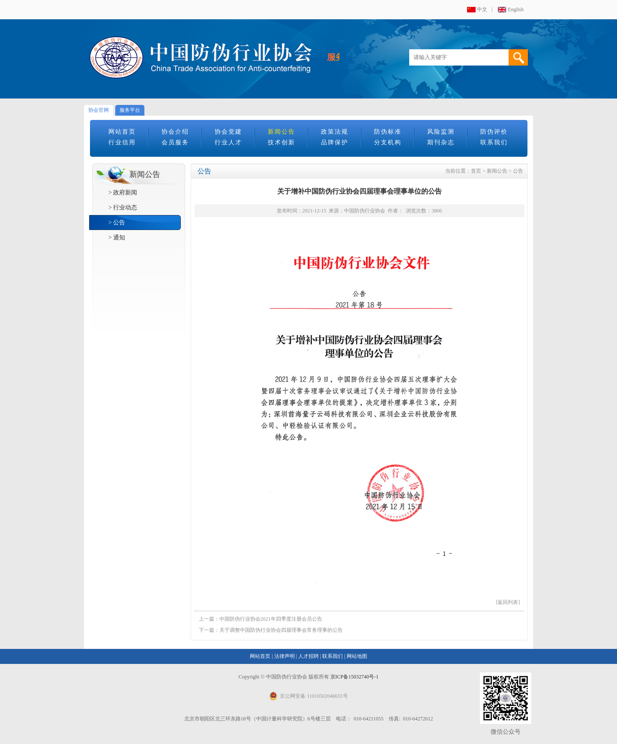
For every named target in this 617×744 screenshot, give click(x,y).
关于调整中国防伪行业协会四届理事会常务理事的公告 (281, 630)
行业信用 (122, 142)
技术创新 (281, 142)
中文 (482, 9)
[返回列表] (508, 602)
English (516, 9)
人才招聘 (308, 656)
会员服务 (175, 142)
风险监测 (441, 131)
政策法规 (334, 131)
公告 (518, 171)
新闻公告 (281, 131)
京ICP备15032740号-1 (354, 677)
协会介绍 (175, 131)
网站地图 (357, 656)
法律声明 (284, 656)
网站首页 (122, 131)
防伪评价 (494, 131)
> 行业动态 (122, 207)
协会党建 (228, 131)
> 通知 (116, 237)
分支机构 (387, 142)
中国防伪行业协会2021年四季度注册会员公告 (270, 619)
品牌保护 (334, 142)
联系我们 (494, 142)
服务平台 (130, 110)
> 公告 (116, 222)
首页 (476, 171)
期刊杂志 (441, 142)
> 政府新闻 (122, 192)
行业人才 (228, 142)
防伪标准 (387, 131)
